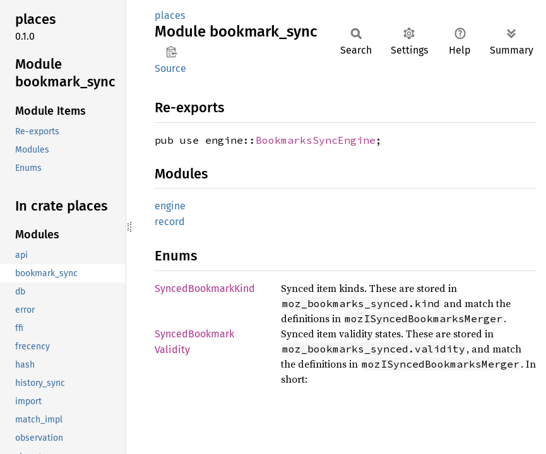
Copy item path (171, 51)
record (170, 222)
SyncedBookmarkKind (205, 288)
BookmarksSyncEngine (316, 140)
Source (170, 68)
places (170, 15)
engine (170, 206)
